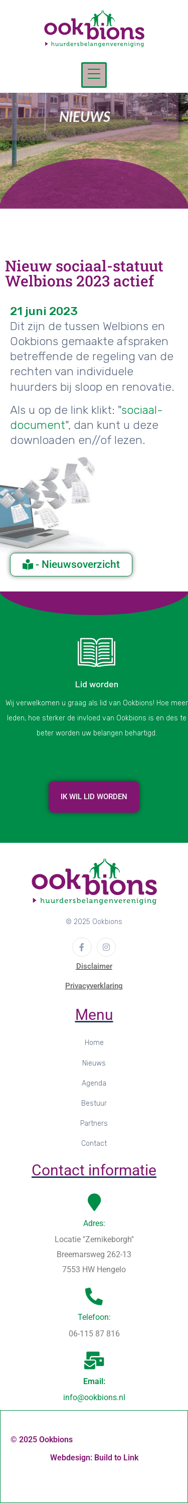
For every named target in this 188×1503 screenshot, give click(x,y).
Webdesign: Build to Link (94, 1457)
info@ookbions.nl (94, 1397)
